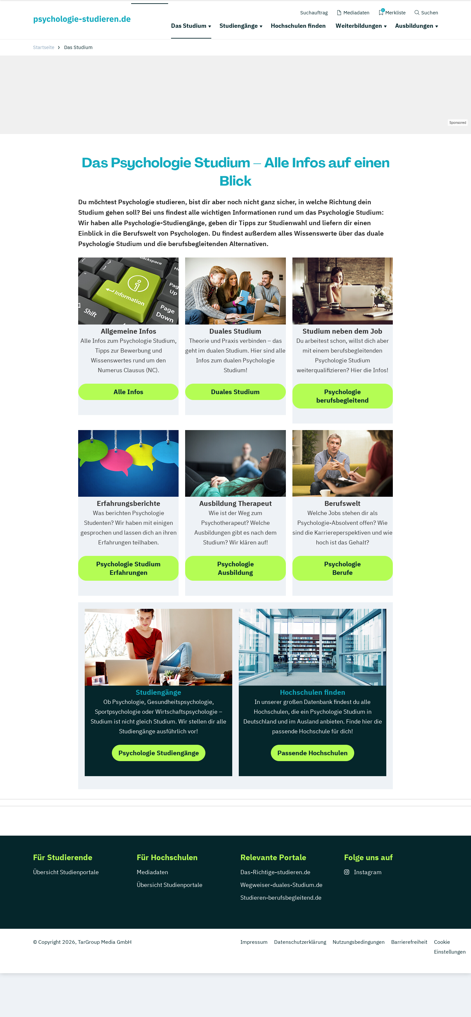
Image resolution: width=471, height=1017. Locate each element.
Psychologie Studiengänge (158, 752)
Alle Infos (128, 391)
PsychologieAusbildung (235, 568)
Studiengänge (238, 25)
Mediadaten (152, 872)
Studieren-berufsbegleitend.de (281, 897)
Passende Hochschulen (312, 752)
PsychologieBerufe (342, 568)
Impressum (254, 942)
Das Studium (188, 25)
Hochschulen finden (298, 25)
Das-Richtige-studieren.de (275, 872)
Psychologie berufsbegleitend (342, 396)
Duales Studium (235, 391)
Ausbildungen (414, 25)
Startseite (43, 47)
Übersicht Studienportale (66, 872)
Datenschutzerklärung (300, 942)
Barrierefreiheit (409, 942)
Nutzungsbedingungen (359, 942)
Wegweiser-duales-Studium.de (281, 885)
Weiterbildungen (359, 25)
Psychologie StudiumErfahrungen (128, 568)
